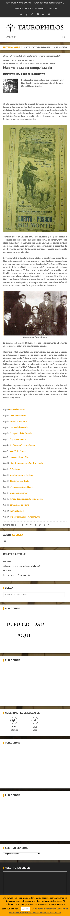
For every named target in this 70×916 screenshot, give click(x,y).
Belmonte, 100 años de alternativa (23, 56)
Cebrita (30, 60)
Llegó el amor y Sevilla (19, 481)
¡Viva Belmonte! (17, 511)
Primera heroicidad (17, 409)
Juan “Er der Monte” (18, 451)
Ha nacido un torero (18, 421)
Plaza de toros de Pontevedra (48, 3)
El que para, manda (18, 439)
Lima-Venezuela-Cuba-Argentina (17, 575)
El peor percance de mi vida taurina (25, 517)
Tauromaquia (20, 9)
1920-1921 (7, 561)
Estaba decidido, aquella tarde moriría (26, 499)
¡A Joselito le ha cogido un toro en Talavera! (21, 566)
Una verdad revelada (18, 427)
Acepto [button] (25, 909)
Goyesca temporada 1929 (50, 47)
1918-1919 (7, 570)
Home (5, 56)
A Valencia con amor (18, 493)
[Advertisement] (25, 682)
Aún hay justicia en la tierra (21, 475)
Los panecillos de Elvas (19, 457)
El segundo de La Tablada (21, 433)
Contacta (52, 9)
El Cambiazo (15, 469)
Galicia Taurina (37, 9)
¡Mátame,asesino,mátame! (21, 487)
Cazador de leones (18, 415)
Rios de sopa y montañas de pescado (27, 463)
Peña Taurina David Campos (18, 3)
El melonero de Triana (19, 505)
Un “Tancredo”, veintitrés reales (23, 445)
